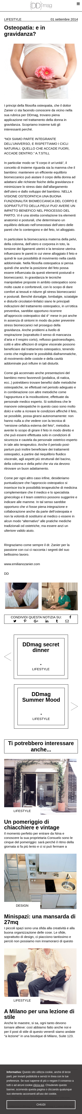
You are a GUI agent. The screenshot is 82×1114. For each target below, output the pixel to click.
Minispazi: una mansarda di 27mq (39, 919)
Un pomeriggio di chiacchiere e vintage (31, 824)
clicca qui (38, 1094)
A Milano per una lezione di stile (39, 1014)
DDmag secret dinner (41, 647)
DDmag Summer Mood (41, 697)
